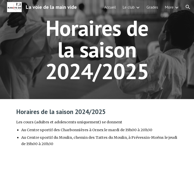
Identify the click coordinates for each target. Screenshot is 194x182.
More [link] (169, 7)
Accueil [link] (110, 7)
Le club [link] (129, 7)
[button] (188, 7)
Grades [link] (152, 7)
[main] (96, 49)
